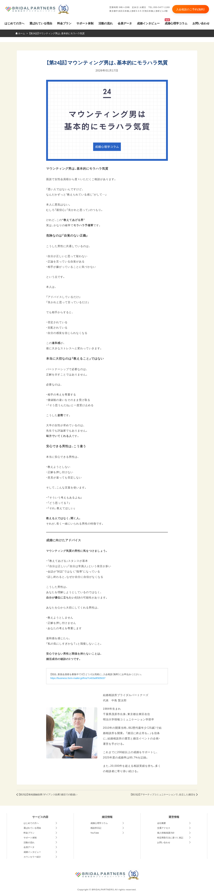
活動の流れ (105, 23)
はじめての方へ (14, 23)
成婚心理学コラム (176, 23)
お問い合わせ (200, 23)
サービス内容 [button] (40, 817)
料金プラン (64, 23)
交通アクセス (163, 827)
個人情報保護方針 (166, 832)
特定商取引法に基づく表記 (170, 837)
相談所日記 (95, 827)
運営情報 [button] (174, 817)
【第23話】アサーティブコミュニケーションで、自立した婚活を (163, 794)
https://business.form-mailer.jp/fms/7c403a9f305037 (77, 678)
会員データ (125, 23)
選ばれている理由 (40, 23)
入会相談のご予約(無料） (190, 9)
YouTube (94, 832)
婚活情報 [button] (107, 817)
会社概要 (161, 823)
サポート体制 (84, 23)
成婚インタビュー (148, 23)
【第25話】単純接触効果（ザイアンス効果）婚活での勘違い (48, 794)
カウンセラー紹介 (32, 856)
